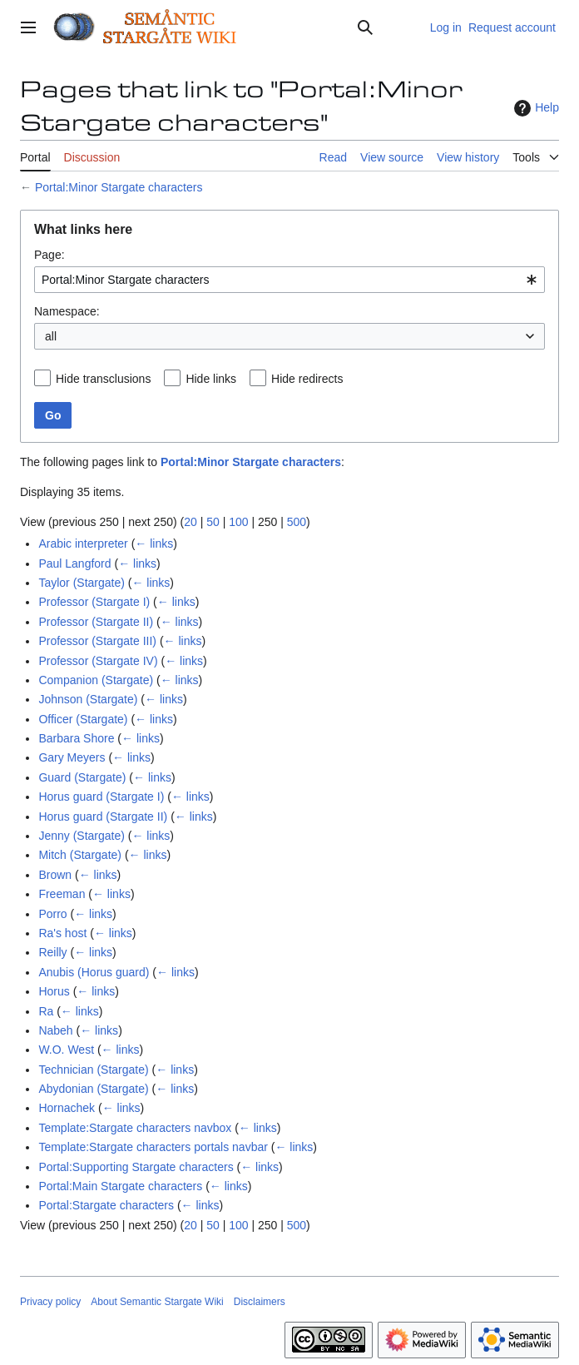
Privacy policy (50, 1302)
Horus (53, 991)
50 (213, 522)
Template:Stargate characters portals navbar (152, 1147)
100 (238, 522)
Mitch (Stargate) (79, 854)
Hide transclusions (103, 378)
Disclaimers (259, 1302)
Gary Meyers (71, 757)
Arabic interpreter (82, 543)
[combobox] (289, 279)
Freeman (61, 894)
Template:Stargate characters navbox (134, 1127)
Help (534, 108)
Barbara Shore (76, 738)
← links (154, 543)
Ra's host (62, 933)
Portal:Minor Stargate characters (119, 187)
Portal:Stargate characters (106, 1205)
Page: (49, 254)
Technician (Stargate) (93, 1069)
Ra (45, 1011)
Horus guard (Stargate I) (101, 796)
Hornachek (66, 1107)
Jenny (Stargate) (81, 835)
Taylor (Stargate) (81, 582)
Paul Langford (74, 563)
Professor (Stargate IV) (97, 661)
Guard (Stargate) (82, 777)
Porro (52, 914)
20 (190, 522)
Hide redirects (307, 378)
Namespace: (67, 311)
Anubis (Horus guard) (93, 972)
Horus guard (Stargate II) (102, 816)
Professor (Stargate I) (94, 601)
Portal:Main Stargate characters (120, 1186)
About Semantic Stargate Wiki (157, 1302)
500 (296, 522)
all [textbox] (51, 336)
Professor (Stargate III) (97, 641)
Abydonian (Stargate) (93, 1088)
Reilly (52, 952)
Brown (55, 874)
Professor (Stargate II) (95, 621)
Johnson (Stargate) (87, 699)
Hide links (211, 378)
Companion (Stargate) (95, 680)
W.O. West (66, 1049)
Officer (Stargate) (82, 719)
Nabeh (55, 1030)
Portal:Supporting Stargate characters (135, 1167)
